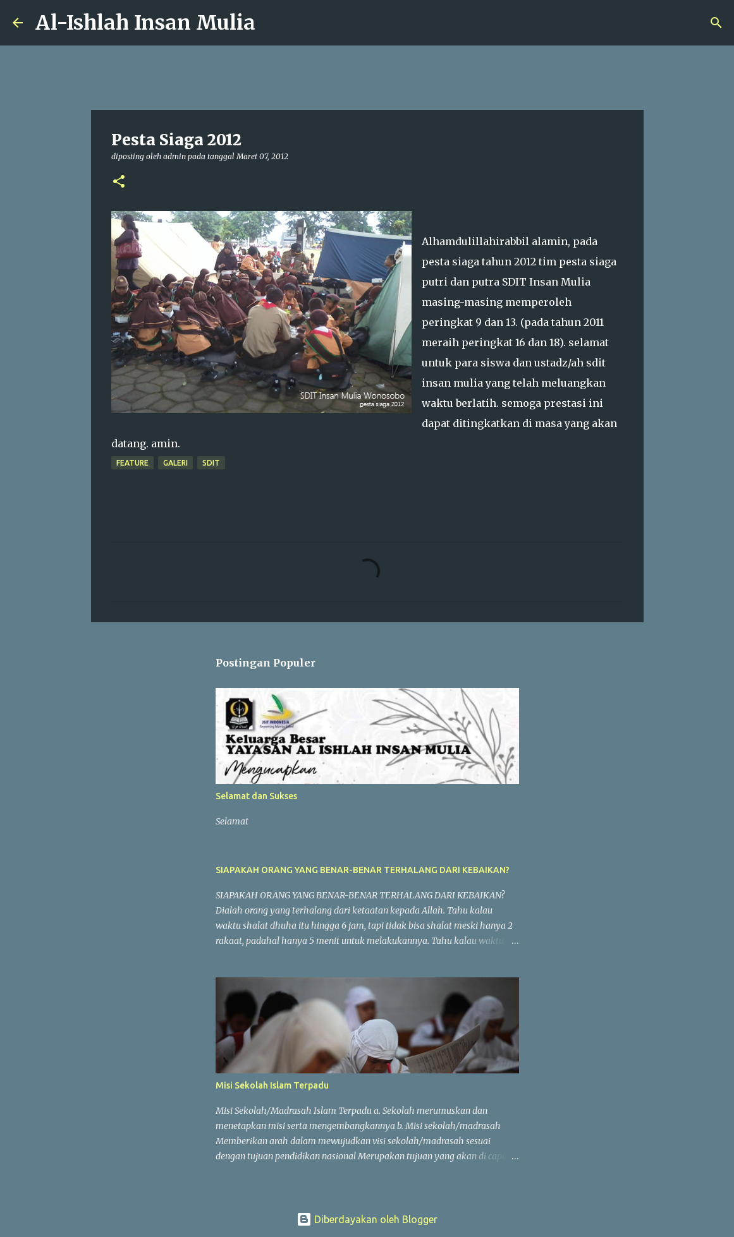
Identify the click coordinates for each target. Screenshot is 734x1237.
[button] (118, 182)
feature (132, 463)
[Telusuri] (273, 23)
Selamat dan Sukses (256, 796)
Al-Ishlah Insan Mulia (145, 22)
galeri (175, 463)
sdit (211, 463)
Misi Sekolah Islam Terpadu (272, 1085)
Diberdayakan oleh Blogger (367, 1219)
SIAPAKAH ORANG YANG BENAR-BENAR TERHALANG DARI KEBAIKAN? (363, 870)
